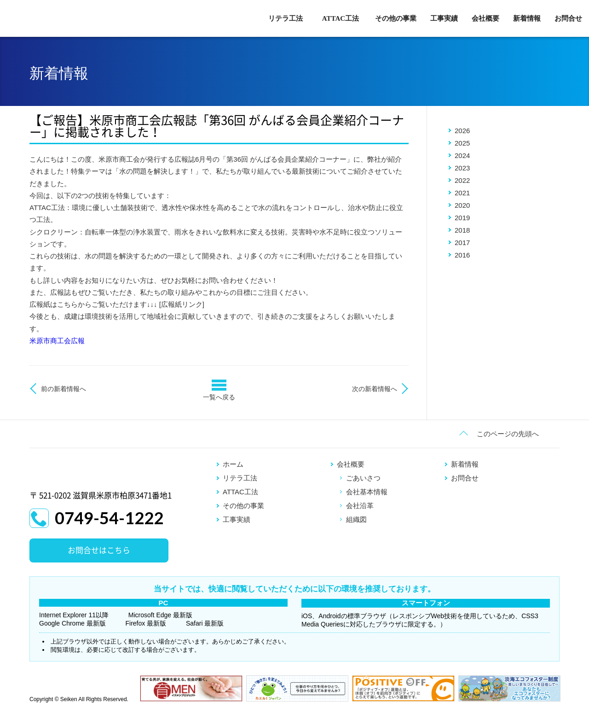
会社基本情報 (366, 492)
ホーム (233, 464)
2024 (462, 155)
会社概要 (485, 18)
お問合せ (568, 18)
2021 (462, 193)
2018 (462, 230)
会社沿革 (360, 505)
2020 (462, 205)
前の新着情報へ (63, 388)
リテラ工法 (285, 18)
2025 (462, 143)
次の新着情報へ (374, 388)
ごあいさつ (363, 478)
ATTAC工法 (340, 18)
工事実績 (444, 18)
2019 (462, 218)
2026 (462, 131)
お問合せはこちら (99, 550)
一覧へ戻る (219, 397)
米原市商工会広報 (57, 341)
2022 (462, 180)
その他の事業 (395, 18)
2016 (462, 255)
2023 (462, 168)
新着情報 (527, 18)
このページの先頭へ (508, 434)
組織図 (356, 519)
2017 (462, 242)
